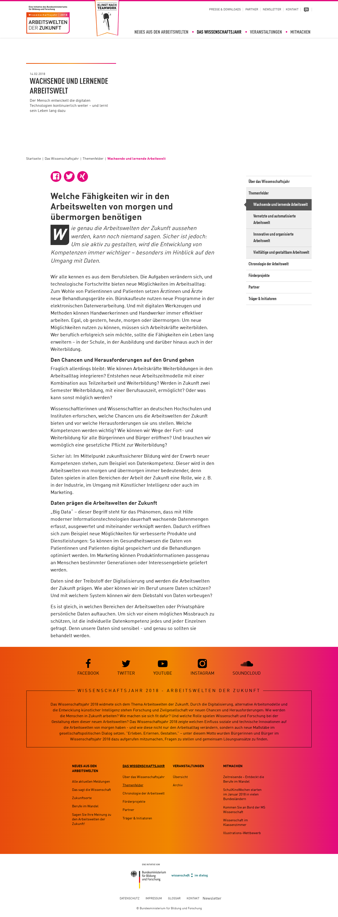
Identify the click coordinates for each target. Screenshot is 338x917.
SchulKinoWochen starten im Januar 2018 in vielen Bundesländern (242, 794)
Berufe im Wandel (85, 806)
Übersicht (180, 777)
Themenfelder (93, 158)
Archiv (178, 785)
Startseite (33, 158)
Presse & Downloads (225, 9)
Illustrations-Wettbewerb (242, 833)
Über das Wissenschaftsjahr (269, 182)
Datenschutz (130, 898)
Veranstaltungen (266, 32)
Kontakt (292, 9)
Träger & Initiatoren (263, 299)
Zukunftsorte (82, 798)
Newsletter (272, 9)
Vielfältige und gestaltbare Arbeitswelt (281, 252)
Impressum (154, 898)
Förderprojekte (259, 276)
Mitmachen (300, 32)
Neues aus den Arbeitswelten (161, 32)
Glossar (174, 898)
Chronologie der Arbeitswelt (269, 264)
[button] (56, 176)
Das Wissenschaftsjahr (219, 32)
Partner (251, 9)
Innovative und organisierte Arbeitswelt (273, 237)
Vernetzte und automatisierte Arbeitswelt (274, 219)
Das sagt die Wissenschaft (91, 790)
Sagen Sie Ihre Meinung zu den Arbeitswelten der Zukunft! (91, 819)
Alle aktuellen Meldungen (91, 781)
